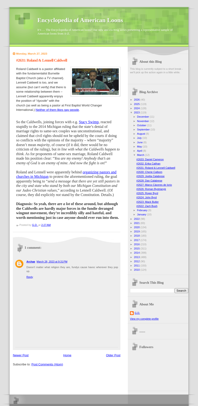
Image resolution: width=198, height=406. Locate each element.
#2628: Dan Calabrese (149, 180)
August (141, 133)
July (139, 137)
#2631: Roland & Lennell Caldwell (156, 167)
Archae (30, 261)
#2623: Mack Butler (148, 201)
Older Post (113, 355)
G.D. (137, 313)
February (142, 210)
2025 (137, 104)
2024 (137, 108)
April (140, 150)
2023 (137, 112)
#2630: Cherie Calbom (149, 172)
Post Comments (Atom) (47, 364)
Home (67, 355)
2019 (137, 231)
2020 (137, 227)
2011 (137, 265)
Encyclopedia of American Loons (80, 20)
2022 (137, 218)
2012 (137, 261)
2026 (137, 99)
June (140, 142)
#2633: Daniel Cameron (150, 159)
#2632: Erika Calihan (149, 163)
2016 (137, 244)
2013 (137, 257)
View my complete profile (144, 318)
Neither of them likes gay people (57, 110)
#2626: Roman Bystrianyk (151, 189)
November (143, 121)
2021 (137, 223)
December (143, 116)
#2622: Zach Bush (147, 206)
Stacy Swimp (89, 122)
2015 (137, 248)
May (140, 146)
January (142, 214)
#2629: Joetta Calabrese (151, 176)
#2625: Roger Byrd (147, 193)
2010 (137, 269)
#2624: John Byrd (147, 197)
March (141, 155)
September (143, 129)
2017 (137, 240)
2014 (137, 252)
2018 (137, 235)
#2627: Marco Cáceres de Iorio (154, 184)
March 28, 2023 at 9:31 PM (51, 261)
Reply (29, 277)
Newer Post (21, 355)
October (142, 125)
